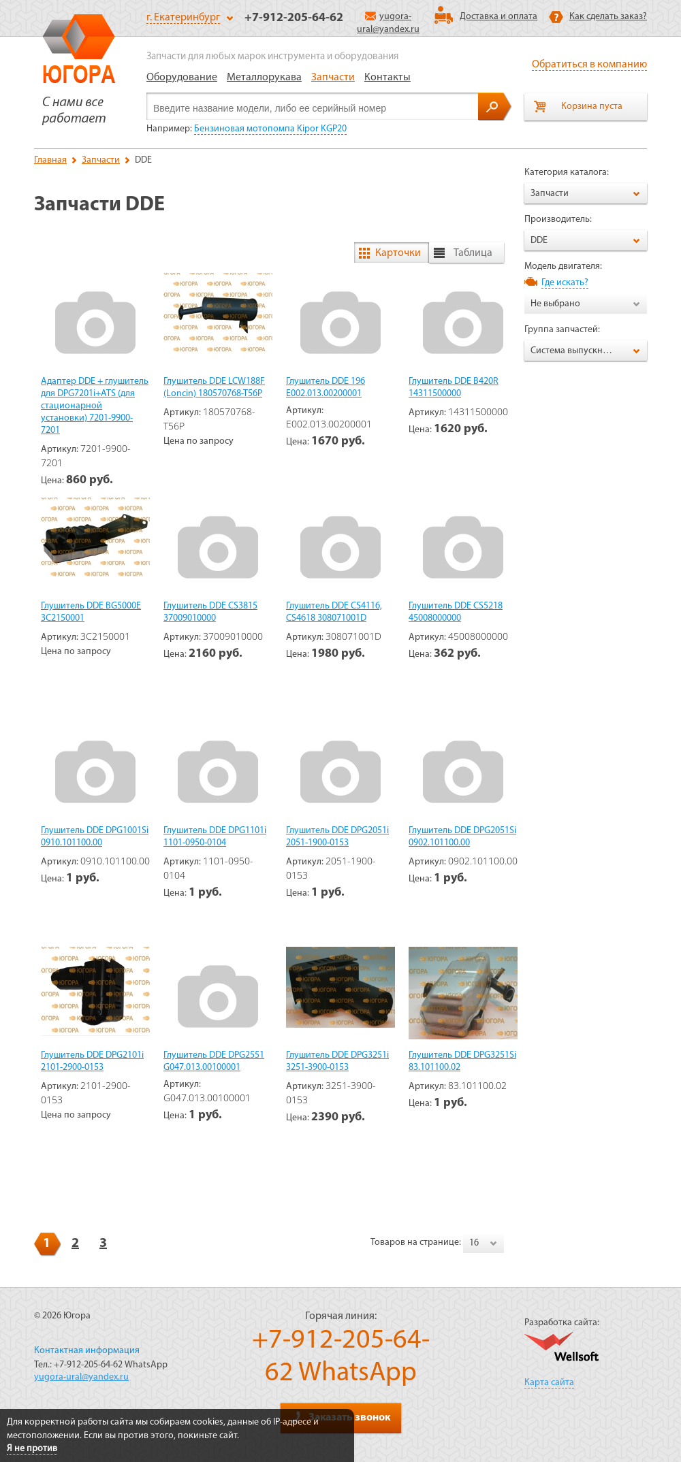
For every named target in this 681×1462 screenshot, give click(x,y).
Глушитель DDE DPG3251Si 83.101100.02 (462, 1061)
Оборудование (181, 77)
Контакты (387, 77)
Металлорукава (264, 77)
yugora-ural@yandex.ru (81, 1377)
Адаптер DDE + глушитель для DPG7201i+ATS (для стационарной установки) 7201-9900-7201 (94, 406)
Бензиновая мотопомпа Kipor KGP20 (270, 129)
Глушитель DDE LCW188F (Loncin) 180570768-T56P (214, 387)
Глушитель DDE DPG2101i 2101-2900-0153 (92, 1061)
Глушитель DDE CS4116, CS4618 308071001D (334, 612)
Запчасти (333, 77)
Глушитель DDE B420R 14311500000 (453, 387)
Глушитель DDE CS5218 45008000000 (456, 612)
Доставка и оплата (498, 17)
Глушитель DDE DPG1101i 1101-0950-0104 (214, 837)
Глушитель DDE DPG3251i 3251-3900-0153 (337, 1061)
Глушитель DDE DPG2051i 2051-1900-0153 (337, 837)
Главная (50, 160)
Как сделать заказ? (608, 17)
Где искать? (564, 283)
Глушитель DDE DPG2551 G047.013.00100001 (213, 1061)
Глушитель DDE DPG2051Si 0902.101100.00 (462, 837)
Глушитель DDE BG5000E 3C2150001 (91, 612)
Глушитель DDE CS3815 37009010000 (210, 612)
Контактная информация (87, 1351)
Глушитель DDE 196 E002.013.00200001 (325, 387)
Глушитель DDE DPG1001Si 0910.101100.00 (94, 837)
